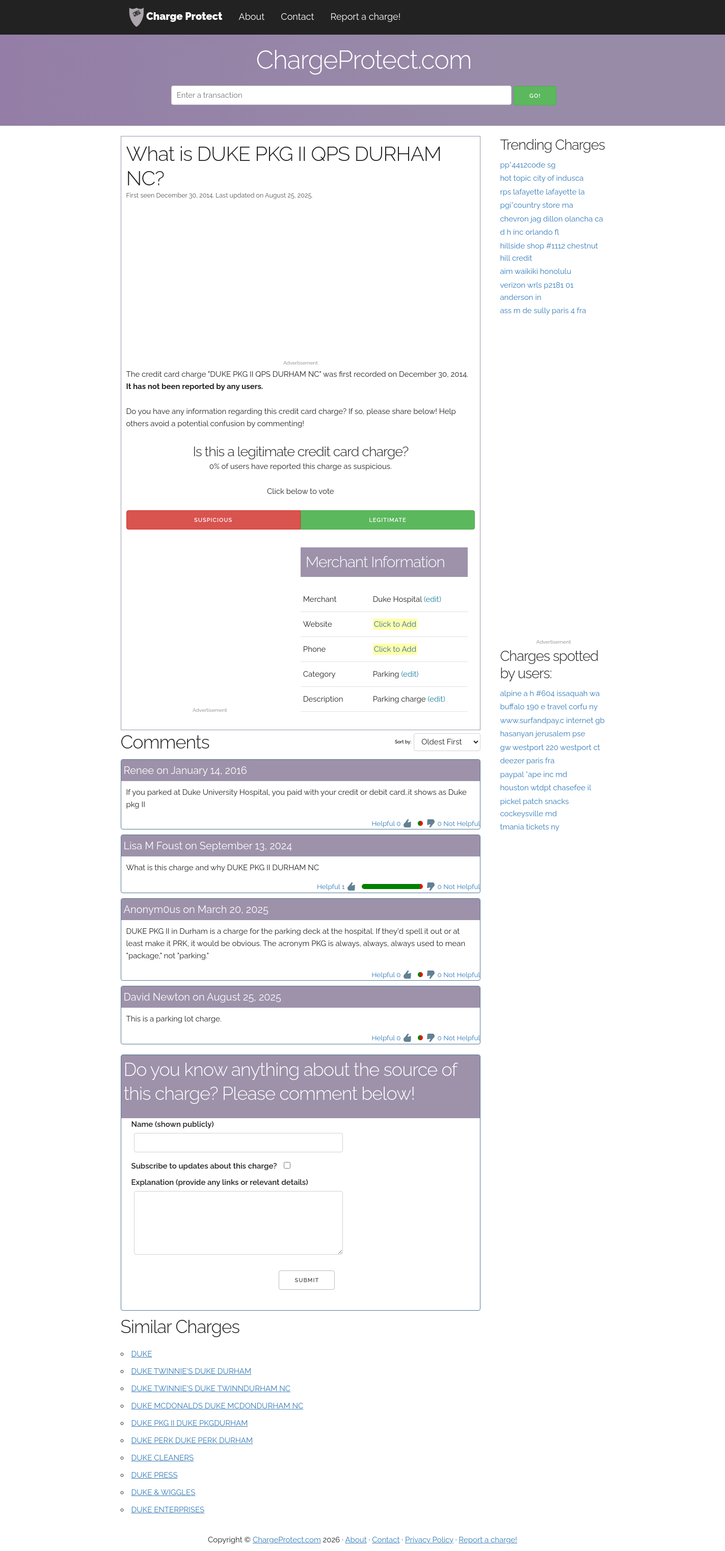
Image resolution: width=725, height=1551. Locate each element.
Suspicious (213, 520)
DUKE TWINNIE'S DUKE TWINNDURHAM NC (211, 1388)
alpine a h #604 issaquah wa (550, 693)
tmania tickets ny (529, 827)
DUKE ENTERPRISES (168, 1509)
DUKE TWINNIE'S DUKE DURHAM (191, 1371)
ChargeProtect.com (287, 1539)
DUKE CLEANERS (162, 1457)
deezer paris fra (527, 760)
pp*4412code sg (527, 165)
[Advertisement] (300, 284)
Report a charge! (366, 16)
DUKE (141, 1354)
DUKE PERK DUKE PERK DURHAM (192, 1440)
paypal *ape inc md (533, 774)
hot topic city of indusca (541, 178)
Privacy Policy (429, 1539)
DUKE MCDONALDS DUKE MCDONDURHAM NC (217, 1405)
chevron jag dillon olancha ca (551, 219)
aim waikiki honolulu (535, 271)
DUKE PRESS (154, 1475)
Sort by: (403, 741)
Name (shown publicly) (172, 1124)
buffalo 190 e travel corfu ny (549, 706)
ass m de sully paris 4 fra (543, 310)
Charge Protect (176, 17)
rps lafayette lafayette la (542, 192)
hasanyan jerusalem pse (542, 733)
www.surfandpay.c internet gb (552, 720)
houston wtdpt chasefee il (545, 787)
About (252, 16)
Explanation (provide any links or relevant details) (219, 1182)
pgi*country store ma (536, 205)
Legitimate (387, 520)
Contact (297, 16)
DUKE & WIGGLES (163, 1492)
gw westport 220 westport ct (550, 747)
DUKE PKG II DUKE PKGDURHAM (189, 1423)
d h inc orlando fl (529, 232)
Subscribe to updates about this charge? (204, 1166)
